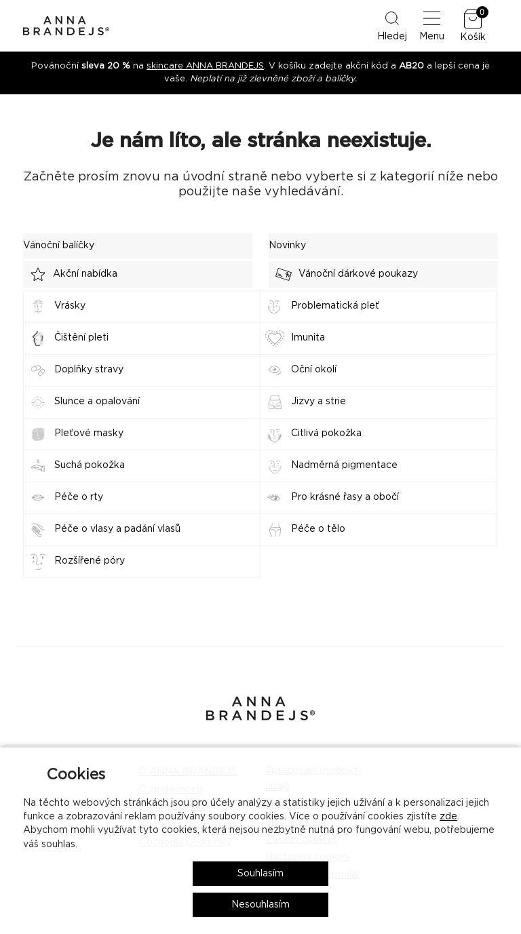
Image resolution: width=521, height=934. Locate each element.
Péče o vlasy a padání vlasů (117, 529)
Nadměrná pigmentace (344, 465)
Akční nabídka (70, 274)
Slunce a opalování (97, 401)
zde (448, 816)
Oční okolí (313, 369)
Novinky (287, 245)
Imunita (308, 338)
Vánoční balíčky (58, 245)
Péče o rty (78, 497)
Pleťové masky (88, 433)
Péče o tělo (318, 529)
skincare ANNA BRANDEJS (205, 66)
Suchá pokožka (89, 465)
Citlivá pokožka (326, 433)
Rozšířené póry (89, 561)
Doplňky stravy (88, 369)
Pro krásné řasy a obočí (345, 497)
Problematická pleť (335, 306)
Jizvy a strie (318, 401)
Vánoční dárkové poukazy (343, 274)
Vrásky (69, 306)
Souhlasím (260, 873)
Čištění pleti (81, 338)
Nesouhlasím (260, 905)
